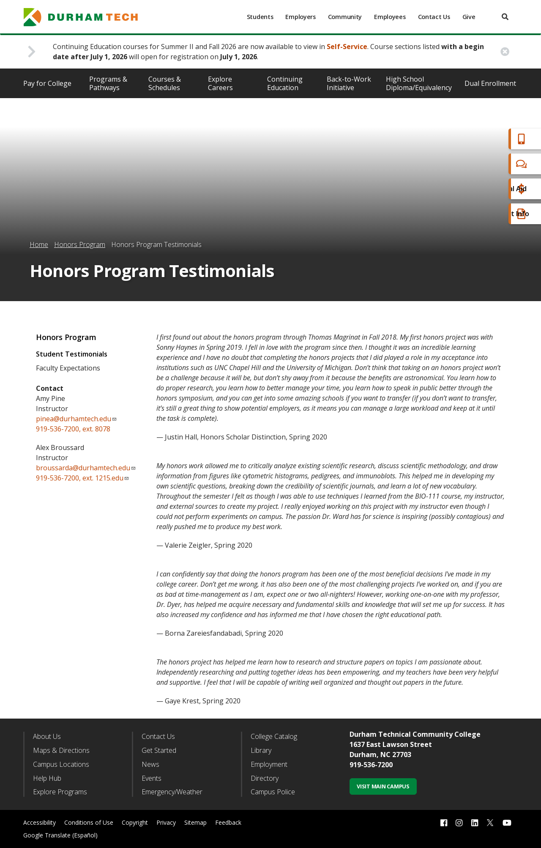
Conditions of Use (88, 822)
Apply (487, 139)
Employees (389, 17)
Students (260, 17)
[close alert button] (504, 51)
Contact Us (434, 17)
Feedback (228, 822)
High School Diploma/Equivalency (419, 83)
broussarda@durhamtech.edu (86, 467)
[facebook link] (443, 823)
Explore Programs (60, 791)
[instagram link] (459, 823)
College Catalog (274, 736)
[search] (505, 17)
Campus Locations (61, 764)
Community (345, 17)
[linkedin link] (474, 823)
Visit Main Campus (383, 786)
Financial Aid (498, 188)
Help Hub (47, 778)
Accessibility (39, 822)
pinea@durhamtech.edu (76, 418)
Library (261, 750)
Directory (265, 778)
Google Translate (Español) (60, 835)
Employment (269, 764)
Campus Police (273, 791)
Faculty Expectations (68, 368)
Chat (486, 163)
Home (39, 244)
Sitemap (195, 822)
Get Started (159, 750)
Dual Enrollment (490, 83)
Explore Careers (220, 83)
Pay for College (47, 83)
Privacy (166, 822)
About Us (47, 736)
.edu (119, 478)
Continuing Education (285, 83)
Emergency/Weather (172, 791)
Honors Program (79, 244)
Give (468, 17)
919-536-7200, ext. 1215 (73, 478)
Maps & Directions (61, 750)
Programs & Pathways (108, 83)
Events (151, 778)
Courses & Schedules (164, 83)
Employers (300, 17)
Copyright (135, 822)
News (150, 764)
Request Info (499, 213)
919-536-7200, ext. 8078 (73, 429)
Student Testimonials (71, 354)
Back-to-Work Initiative (349, 83)
